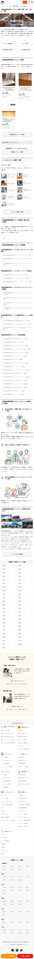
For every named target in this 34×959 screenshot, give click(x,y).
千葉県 (19, 583)
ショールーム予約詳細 (17, 554)
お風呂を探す (21, 757)
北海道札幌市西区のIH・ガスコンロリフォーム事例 (16, 377)
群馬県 (19, 579)
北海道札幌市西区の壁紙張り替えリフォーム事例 (15, 338)
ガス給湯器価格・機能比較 (24, 804)
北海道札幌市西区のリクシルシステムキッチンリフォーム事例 (17, 303)
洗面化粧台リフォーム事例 (24, 784)
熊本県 (3, 640)
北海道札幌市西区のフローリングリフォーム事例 (15, 345)
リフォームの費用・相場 (17, 212)
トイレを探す (4, 774)
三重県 (19, 604)
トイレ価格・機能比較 (6, 780)
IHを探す (3, 810)
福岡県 (19, 633)
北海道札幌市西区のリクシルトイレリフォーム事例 (16, 278)
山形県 (19, 572)
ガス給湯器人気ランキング (24, 801)
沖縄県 (3, 647)
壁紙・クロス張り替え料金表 (7, 736)
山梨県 (3, 597)
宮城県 (19, 569)
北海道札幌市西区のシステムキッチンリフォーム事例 (16, 370)
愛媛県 (19, 629)
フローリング (21, 746)
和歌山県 (20, 615)
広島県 (19, 622)
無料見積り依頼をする (17, 706)
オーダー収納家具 (5, 840)
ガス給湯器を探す (22, 798)
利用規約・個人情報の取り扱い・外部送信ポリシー (19, 942)
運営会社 (5, 942)
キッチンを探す (4, 757)
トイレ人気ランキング (6, 777)
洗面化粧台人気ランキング (24, 777)
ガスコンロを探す (5, 798)
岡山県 (3, 622)
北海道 (3, 565)
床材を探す (20, 730)
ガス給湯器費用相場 (22, 807)
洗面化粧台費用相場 (22, 780)
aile (4, 237)
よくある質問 (18, 944)
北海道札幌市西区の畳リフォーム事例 (12, 359)
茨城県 (19, 576)
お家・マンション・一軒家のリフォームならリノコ (17, 953)
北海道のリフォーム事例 (17, 152)
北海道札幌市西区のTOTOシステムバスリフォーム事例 (17, 255)
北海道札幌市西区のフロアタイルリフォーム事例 (15, 352)
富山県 (19, 590)
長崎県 (19, 637)
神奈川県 (20, 587)
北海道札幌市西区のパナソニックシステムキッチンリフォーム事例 (17, 308)
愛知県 (3, 604)
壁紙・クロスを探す (5, 730)
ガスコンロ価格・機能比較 (7, 804)
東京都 (3, 587)
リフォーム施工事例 (7, 43)
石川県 (3, 594)
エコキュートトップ (22, 810)
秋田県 (3, 572)
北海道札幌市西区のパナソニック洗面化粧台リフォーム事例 (17, 328)
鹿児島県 (20, 644)
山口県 (3, 626)
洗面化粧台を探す (22, 774)
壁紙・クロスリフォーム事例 (7, 739)
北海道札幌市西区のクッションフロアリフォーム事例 (16, 349)
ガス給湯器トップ (22, 795)
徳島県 (19, 626)
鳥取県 (3, 619)
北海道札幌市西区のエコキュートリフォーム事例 (15, 384)
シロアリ (3, 850)
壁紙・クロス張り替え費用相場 (8, 742)
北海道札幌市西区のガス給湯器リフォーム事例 (15, 380)
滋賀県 (3, 608)
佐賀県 (3, 637)
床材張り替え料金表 (22, 736)
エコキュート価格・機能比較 (24, 820)
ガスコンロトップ (5, 795)
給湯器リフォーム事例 (23, 826)
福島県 (3, 576)
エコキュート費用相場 (23, 823)
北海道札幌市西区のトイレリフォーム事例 (14, 366)
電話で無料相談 (25, 956)
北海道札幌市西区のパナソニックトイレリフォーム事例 (17, 281)
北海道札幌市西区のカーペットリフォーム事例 (15, 356)
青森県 (19, 565)
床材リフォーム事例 (22, 739)
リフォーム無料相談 (9, 956)
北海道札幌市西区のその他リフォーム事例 (14, 390)
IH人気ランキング (5, 814)
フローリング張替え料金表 (24, 749)
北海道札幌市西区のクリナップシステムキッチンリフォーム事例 (17, 293)
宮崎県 (3, 644)
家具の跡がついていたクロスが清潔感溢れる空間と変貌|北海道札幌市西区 (8, 116)
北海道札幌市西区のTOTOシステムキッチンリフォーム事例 (17, 298)
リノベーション (4, 834)
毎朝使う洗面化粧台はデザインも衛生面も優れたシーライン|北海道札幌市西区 (8, 85)
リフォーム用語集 (10, 944)
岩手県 (3, 569)
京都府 (19, 608)
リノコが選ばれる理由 (24, 49)
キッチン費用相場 (5, 763)
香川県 (3, 629)
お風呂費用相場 (21, 763)
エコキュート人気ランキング (24, 817)
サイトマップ (25, 944)
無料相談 (25, 3)
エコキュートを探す (22, 814)
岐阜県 (3, 601)
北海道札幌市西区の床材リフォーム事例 (13, 342)
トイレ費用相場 (4, 787)
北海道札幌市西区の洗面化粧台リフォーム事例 (15, 373)
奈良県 (3, 615)
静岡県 (19, 601)
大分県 (19, 640)
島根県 (19, 619)
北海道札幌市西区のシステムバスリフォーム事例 (15, 363)
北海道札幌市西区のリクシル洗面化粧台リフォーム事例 (17, 324)
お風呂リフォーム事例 (23, 766)
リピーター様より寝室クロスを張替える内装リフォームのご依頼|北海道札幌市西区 (25, 86)
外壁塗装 (3, 847)
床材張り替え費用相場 (23, 742)
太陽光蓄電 (3, 844)
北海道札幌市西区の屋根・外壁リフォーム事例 (15, 387)
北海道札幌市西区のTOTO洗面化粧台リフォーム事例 (16, 320)
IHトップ (3, 807)
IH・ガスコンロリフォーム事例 (8, 820)
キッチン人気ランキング (6, 760)
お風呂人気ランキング (23, 760)
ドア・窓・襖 (4, 837)
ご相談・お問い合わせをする (17, 681)
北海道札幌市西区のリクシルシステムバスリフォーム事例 (17, 259)
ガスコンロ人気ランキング (7, 801)
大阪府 (3, 612)
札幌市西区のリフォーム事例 (17, 134)
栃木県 (3, 579)
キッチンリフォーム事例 (6, 766)
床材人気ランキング (22, 733)
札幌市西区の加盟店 (7, 49)
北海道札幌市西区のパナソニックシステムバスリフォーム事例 (17, 264)
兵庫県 (19, 612)
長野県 (19, 597)
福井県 (19, 594)
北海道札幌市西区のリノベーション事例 (13, 394)
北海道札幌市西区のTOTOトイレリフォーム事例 (15, 274)
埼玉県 (3, 583)
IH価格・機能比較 (5, 817)
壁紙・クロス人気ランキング (7, 733)
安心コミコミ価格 (6, 165)
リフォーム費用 (24, 43)
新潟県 (3, 590)
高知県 (3, 633)
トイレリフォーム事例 (6, 784)
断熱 (2, 853)
